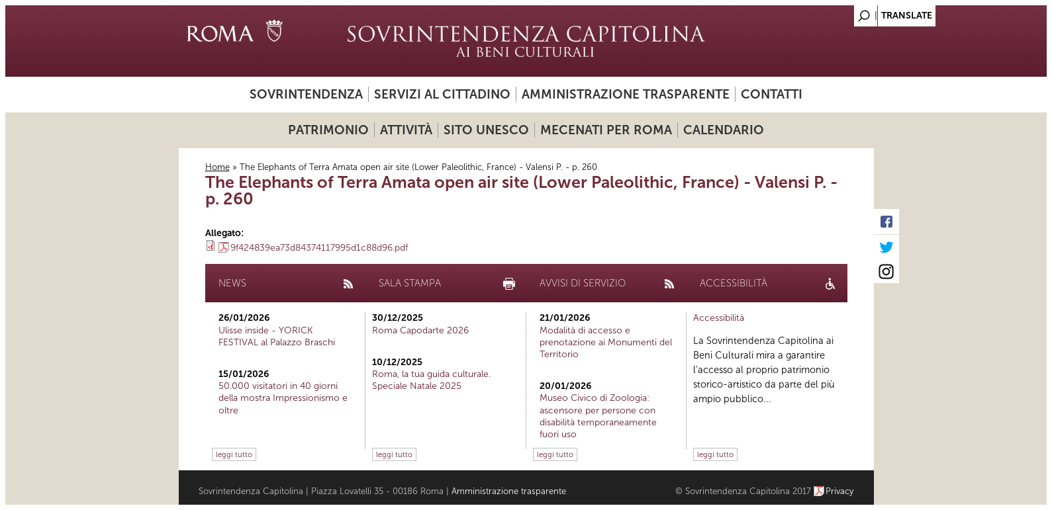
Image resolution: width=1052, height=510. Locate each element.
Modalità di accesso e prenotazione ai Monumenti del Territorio (606, 342)
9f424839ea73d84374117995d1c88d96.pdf (319, 247)
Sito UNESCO (486, 130)
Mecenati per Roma (606, 130)
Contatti (771, 94)
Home (217, 167)
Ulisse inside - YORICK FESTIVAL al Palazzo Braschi (276, 336)
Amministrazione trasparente (626, 94)
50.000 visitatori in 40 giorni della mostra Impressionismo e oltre (283, 397)
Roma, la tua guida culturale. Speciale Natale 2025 (431, 380)
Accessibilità (718, 317)
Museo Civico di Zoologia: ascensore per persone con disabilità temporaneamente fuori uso (598, 416)
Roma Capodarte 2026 (420, 330)
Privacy (840, 491)
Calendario (723, 130)
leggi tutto (234, 454)
